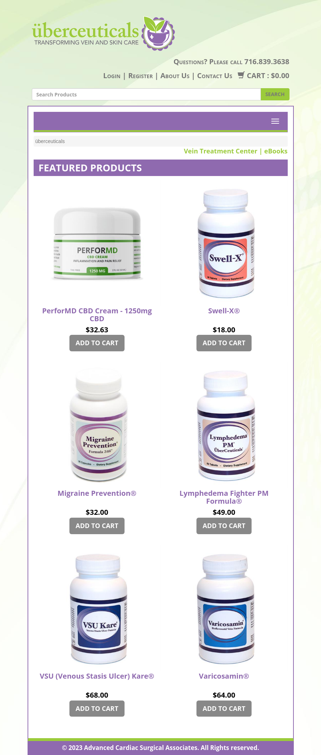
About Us (174, 75)
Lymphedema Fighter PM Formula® (223, 497)
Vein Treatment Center (220, 151)
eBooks (275, 151)
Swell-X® (224, 311)
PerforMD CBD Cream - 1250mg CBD (97, 315)
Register (140, 75)
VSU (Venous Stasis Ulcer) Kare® (97, 676)
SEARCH (274, 94)
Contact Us (214, 75)
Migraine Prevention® (97, 493)
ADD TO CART (97, 342)
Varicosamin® (224, 676)
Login (112, 75)
